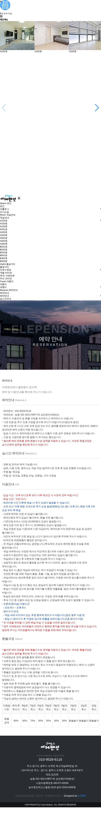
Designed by (75, 803)
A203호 (3, 235)
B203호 (3, 252)
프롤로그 (4, 209)
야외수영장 (5, 270)
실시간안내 (5, 298)
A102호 (3, 223)
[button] (97, 108)
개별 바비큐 (6, 272)
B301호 (3, 255)
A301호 (3, 238)
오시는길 (4, 212)
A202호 (3, 232)
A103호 (3, 226)
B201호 (3, 246)
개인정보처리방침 (24, 803)
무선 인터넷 (6, 278)
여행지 (3, 287)
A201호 (3, 229)
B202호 (3, 249)
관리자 (39, 803)
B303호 (3, 261)
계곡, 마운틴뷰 (7, 275)
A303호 (3, 243)
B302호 (3, 258)
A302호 (3, 241)
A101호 (3, 220)
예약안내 (4, 296)
